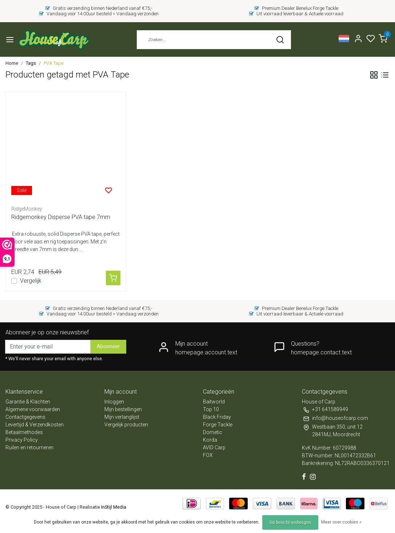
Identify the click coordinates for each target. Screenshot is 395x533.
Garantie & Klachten (27, 402)
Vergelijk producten (126, 424)
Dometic (212, 432)
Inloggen (114, 402)
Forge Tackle (217, 424)
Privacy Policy (21, 440)
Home (11, 63)
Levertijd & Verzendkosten (34, 424)
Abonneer (108, 346)
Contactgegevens (25, 417)
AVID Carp (214, 447)
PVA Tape (54, 63)
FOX (208, 455)
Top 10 (211, 409)
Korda (210, 440)
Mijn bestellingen (123, 409)
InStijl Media (113, 507)
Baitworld (214, 402)
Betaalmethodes (24, 432)
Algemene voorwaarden (32, 409)
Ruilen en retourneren (29, 447)
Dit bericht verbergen (290, 522)
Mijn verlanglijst (121, 417)
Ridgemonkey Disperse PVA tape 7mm (60, 217)
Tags (31, 63)
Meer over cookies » (341, 522)
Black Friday (217, 417)
